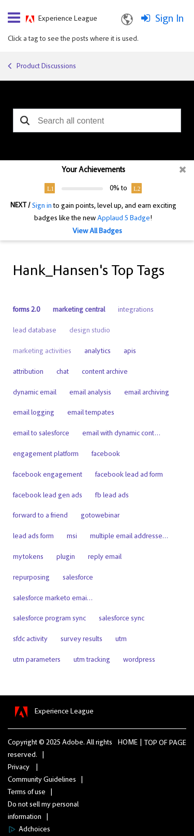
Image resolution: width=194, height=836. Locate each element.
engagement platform (46, 454)
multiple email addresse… (129, 536)
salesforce (78, 578)
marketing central (79, 310)
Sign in (42, 206)
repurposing (31, 578)
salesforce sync (121, 618)
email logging (33, 413)
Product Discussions (46, 66)
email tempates (90, 413)
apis (130, 351)
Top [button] (150, 743)
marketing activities (42, 351)
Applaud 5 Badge (123, 218)
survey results (81, 639)
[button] (24, 120)
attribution (28, 372)
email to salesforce (41, 433)
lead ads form (33, 536)
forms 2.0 (26, 310)
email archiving (146, 393)
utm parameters (37, 660)
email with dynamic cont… (121, 433)
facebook (106, 454)
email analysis (90, 393)
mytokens (28, 557)
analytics (97, 351)
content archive (105, 372)
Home (128, 743)
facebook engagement (47, 475)
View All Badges (97, 231)
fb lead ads (112, 495)
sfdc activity (30, 639)
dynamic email (34, 393)
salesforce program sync (49, 618)
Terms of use (27, 792)
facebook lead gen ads (47, 495)
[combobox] (97, 120)
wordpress (139, 660)
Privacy (18, 767)
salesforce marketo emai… (53, 598)
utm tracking (91, 660)
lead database (34, 331)
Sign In (169, 19)
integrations (136, 310)
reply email (105, 557)
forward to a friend (40, 516)
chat (62, 372)
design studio (89, 331)
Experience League (67, 19)
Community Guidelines (42, 780)
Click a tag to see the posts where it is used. (73, 39)
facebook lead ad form (129, 475)
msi (72, 536)
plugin (65, 557)
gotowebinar (100, 516)
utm (121, 639)
